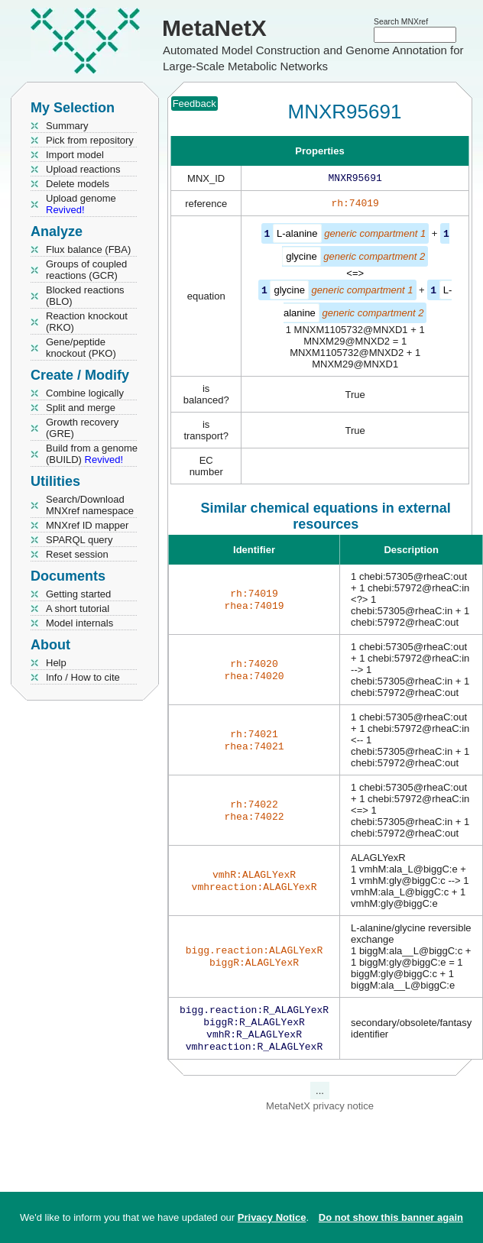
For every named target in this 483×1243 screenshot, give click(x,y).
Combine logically (85, 393)
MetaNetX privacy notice (320, 1113)
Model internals (79, 623)
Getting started (78, 594)
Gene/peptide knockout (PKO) (81, 347)
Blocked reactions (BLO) (85, 295)
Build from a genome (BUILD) (92, 453)
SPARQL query (79, 539)
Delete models (77, 183)
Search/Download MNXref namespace (90, 505)
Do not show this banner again (391, 1217)
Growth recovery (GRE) (82, 427)
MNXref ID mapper (87, 525)
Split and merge (80, 407)
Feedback (194, 103)
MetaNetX (214, 27)
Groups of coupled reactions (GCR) (86, 269)
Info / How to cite (83, 677)
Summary (67, 125)
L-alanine (297, 236)
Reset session (77, 554)
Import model (75, 154)
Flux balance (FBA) (88, 249)
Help (56, 662)
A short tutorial (77, 608)
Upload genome (81, 204)
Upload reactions (83, 169)
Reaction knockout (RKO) (87, 321)
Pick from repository (90, 140)
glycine (301, 258)
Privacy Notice (272, 1217)
